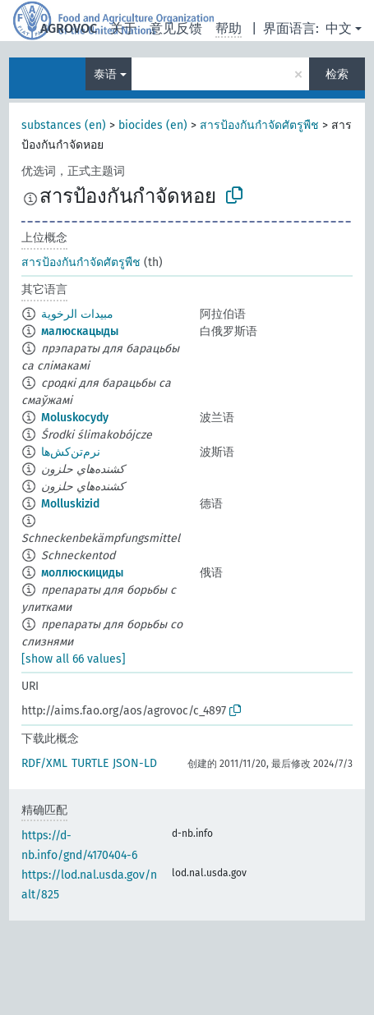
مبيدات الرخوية (77, 314)
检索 (337, 74)
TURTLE (90, 763)
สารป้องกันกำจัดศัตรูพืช (259, 125)
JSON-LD (135, 763)
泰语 (105, 74)
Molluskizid (70, 504)
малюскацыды (79, 331)
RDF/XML (44, 763)
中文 (339, 28)
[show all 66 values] (73, 659)
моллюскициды (82, 573)
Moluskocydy (75, 418)
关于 (123, 28)
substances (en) (63, 125)
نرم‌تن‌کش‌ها (70, 452)
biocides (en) (152, 125)
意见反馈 (176, 28)
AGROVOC (68, 28)
